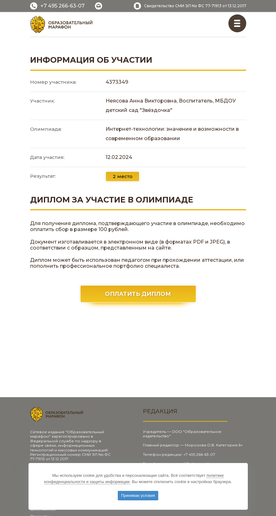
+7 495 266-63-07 (62, 6)
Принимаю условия (138, 495)
